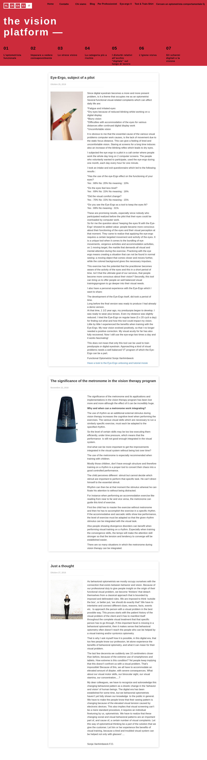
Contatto (64, 4)
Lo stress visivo (67, 50)
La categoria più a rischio (96, 52)
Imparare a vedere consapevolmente (42, 52)
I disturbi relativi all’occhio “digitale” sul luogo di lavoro (122, 52)
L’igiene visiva (148, 50)
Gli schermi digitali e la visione (173, 52)
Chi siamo (80, 4)
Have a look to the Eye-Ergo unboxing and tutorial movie (117, 363)
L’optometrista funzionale (12, 52)
